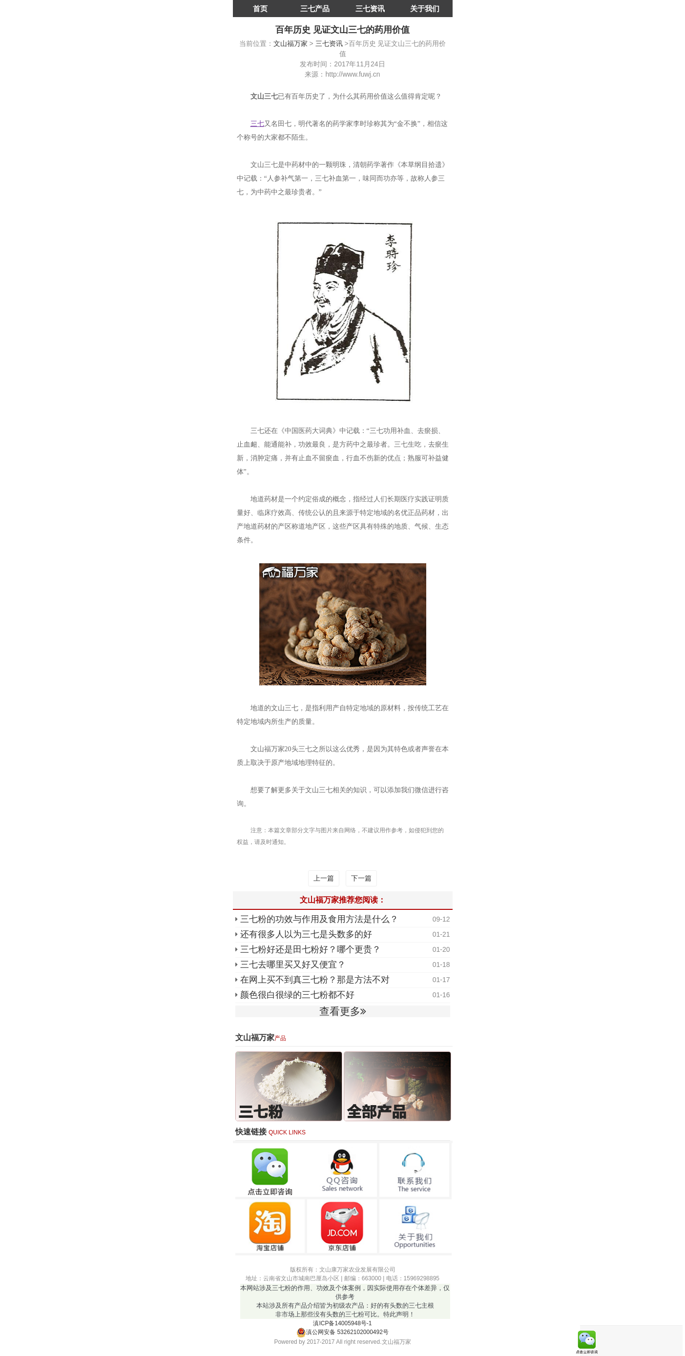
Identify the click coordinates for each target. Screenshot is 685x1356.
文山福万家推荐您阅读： (343, 900)
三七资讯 (370, 8)
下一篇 (361, 878)
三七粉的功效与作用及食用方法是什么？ (319, 919)
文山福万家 (290, 43)
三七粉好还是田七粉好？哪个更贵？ (310, 949)
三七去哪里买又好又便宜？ (293, 964)
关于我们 (424, 8)
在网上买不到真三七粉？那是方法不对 (315, 980)
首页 (260, 8)
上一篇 (323, 878)
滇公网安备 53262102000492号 (342, 1332)
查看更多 (342, 1011)
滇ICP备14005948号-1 (342, 1323)
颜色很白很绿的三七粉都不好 (297, 995)
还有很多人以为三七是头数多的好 (306, 934)
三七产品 (315, 8)
